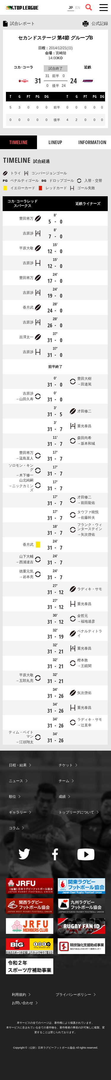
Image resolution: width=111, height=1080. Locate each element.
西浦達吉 (26, 562)
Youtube (86, 854)
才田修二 (84, 411)
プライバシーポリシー (73, 995)
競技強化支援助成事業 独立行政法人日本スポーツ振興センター (81, 946)
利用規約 (19, 995)
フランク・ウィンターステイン (89, 527)
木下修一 (26, 475)
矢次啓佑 (88, 534)
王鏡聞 (86, 666)
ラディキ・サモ (89, 589)
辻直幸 (86, 725)
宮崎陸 (61, 53)
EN (77, 8)
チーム (64, 781)
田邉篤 (86, 384)
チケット (66, 765)
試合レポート (22, 23)
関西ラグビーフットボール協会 (29, 906)
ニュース (16, 781)
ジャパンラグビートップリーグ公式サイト (22, 8)
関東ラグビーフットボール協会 (81, 886)
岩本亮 (28, 577)
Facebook (55, 854)
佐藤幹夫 (88, 518)
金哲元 (82, 616)
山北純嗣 (26, 480)
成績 (62, 797)
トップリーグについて (76, 812)
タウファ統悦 (88, 512)
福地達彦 (88, 621)
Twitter (24, 853)
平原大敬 (26, 248)
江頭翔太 (26, 742)
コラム (14, 828)
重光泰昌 (84, 426)
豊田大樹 (84, 379)
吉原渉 (28, 233)
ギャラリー (18, 812)
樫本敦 (82, 660)
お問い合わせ (22, 1003)
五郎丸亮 (26, 681)
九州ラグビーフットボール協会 (81, 906)
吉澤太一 (26, 337)
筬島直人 (26, 458)
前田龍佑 (88, 503)
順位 (12, 797)
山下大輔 (26, 556)
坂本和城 (88, 443)
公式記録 (99, 23)
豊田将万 (26, 218)
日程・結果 (18, 765)
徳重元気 (26, 571)
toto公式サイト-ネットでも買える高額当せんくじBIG (29, 946)
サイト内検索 (88, 7)
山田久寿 (26, 399)
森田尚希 (84, 438)
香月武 (28, 307)
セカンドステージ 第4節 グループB (55, 37)
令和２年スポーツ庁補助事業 (29, 966)
